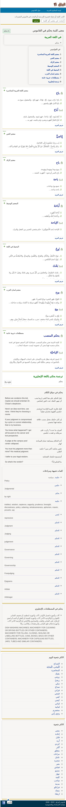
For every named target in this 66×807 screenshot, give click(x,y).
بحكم (57, 493)
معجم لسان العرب (51, 74)
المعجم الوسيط (53, 66)
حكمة (57, 477)
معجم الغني (54, 58)
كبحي (57, 515)
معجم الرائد (54, 62)
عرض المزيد (58, 125)
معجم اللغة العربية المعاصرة (48, 54)
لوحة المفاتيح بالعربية (53, 10)
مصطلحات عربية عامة (50, 78)
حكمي (56, 485)
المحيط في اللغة (52, 70)
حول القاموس (35, 10)
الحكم (56, 523)
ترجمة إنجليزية (53, 82)
